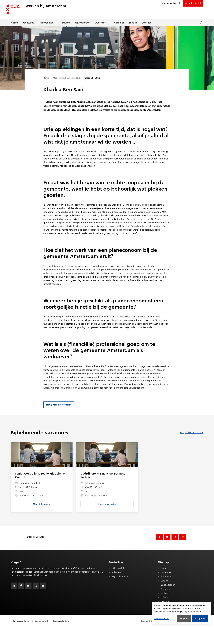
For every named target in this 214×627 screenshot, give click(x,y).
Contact (146, 22)
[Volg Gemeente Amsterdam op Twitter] (28, 586)
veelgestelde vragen (22, 571)
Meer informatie (50, 504)
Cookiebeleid (41, 621)
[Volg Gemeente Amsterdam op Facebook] (21, 586)
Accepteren (200, 618)
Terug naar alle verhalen (58, 404)
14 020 (43, 575)
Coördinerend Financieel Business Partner (103, 475)
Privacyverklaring (21, 621)
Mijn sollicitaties (120, 576)
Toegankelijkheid (61, 621)
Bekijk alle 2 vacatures (191, 432)
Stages (66, 22)
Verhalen (119, 22)
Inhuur (133, 22)
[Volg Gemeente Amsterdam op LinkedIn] (14, 586)
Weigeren (184, 618)
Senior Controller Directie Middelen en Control (40, 475)
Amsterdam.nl (171, 3)
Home (14, 22)
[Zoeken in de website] (201, 23)
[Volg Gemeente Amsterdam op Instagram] (36, 586)
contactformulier (23, 575)
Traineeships (46, 22)
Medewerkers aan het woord (66, 77)
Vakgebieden (82, 22)
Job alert (116, 572)
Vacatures (28, 22)
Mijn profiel (193, 3)
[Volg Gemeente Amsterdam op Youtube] (43, 586)
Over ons (100, 22)
